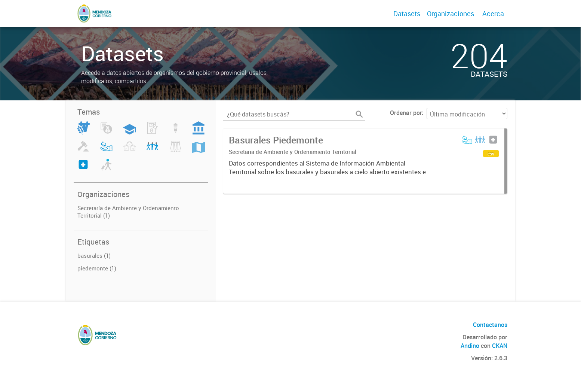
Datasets (406, 13)
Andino (470, 346)
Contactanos (490, 325)
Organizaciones (450, 13)
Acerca (493, 13)
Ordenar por (406, 112)
